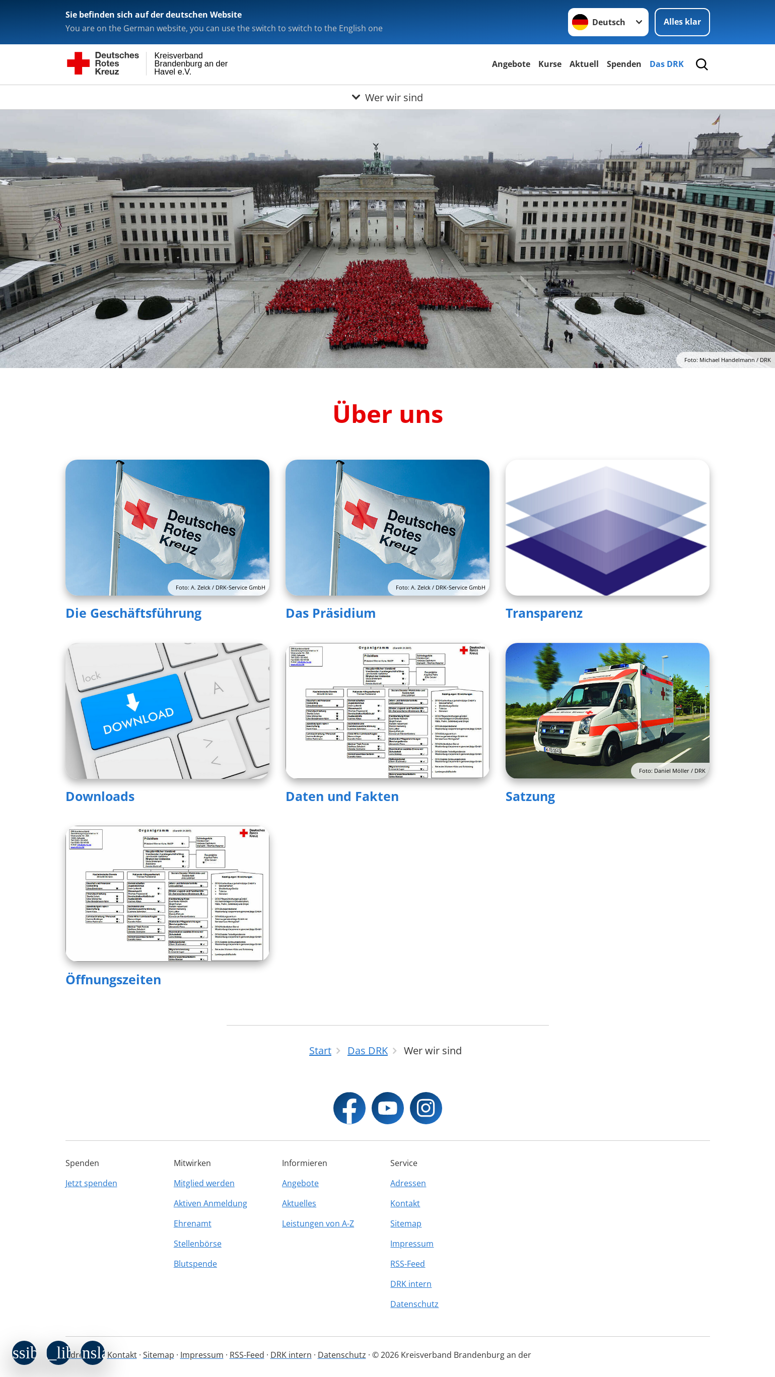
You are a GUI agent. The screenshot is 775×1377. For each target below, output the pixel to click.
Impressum (412, 1243)
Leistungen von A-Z (318, 1223)
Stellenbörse (198, 1243)
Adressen (408, 1183)
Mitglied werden (204, 1183)
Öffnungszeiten (113, 979)
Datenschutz (414, 1304)
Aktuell (584, 63)
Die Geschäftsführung (133, 612)
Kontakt (405, 1203)
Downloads (99, 796)
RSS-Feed (407, 1263)
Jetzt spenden (91, 1183)
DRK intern (411, 1283)
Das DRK (667, 63)
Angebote (511, 63)
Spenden (624, 63)
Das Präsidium (331, 612)
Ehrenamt (193, 1223)
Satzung (530, 796)
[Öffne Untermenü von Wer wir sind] (387, 97)
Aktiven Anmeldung (210, 1203)
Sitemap (405, 1223)
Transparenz (544, 612)
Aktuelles (299, 1203)
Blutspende (195, 1263)
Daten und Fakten (342, 796)
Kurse (549, 63)
